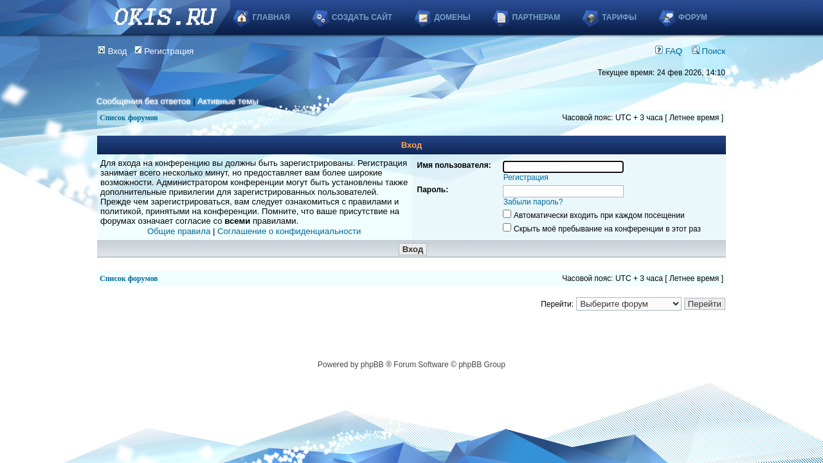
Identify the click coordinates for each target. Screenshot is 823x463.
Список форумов (129, 117)
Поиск (708, 51)
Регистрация (164, 51)
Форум (692, 17)
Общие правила (178, 231)
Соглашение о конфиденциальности (289, 231)
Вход (112, 51)
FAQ (668, 51)
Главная (271, 17)
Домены (452, 17)
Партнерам (536, 17)
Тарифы (619, 17)
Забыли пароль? (533, 201)
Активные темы (227, 101)
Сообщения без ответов (143, 101)
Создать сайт (362, 17)
